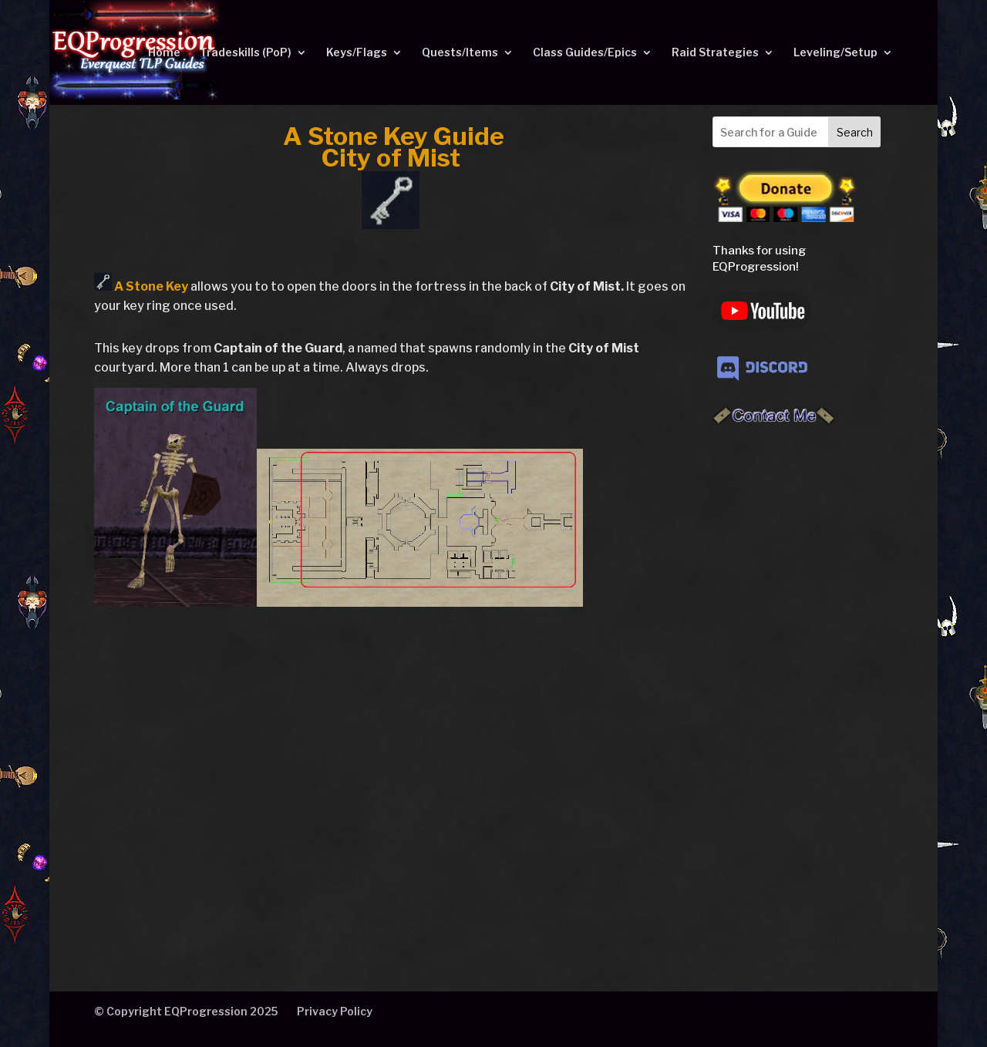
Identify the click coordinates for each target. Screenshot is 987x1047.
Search (855, 132)
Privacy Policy (334, 1011)
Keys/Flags (356, 53)
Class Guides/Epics (585, 53)
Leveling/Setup (835, 53)
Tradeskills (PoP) (245, 53)
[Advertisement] (791, 683)
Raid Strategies (715, 53)
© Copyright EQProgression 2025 (186, 1011)
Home (164, 53)
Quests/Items (460, 53)
